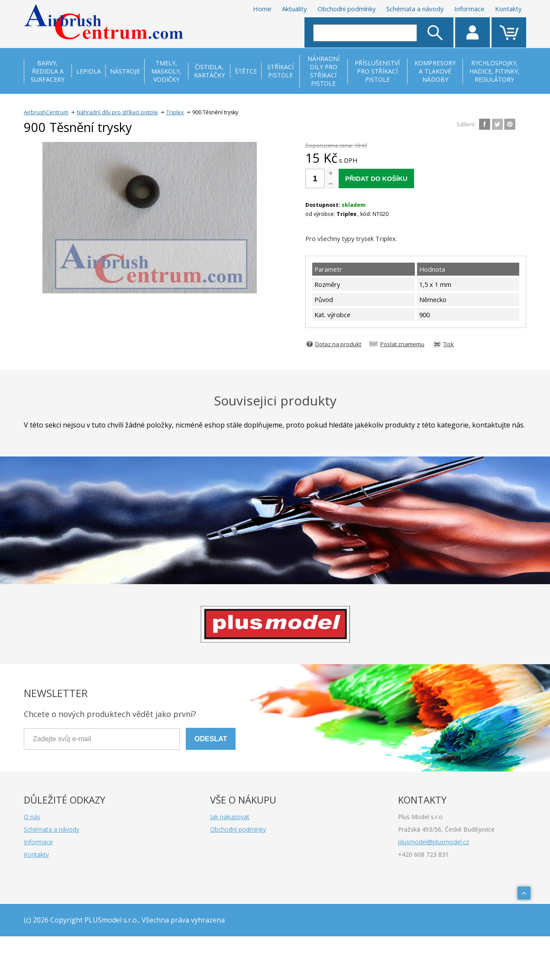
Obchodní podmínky (346, 8)
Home (262, 8)
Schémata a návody (415, 8)
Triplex (175, 112)
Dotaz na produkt (338, 344)
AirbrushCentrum (46, 112)
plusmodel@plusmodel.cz (433, 842)
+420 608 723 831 (423, 854)
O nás (32, 817)
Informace (469, 8)
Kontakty (508, 8)
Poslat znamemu (402, 344)
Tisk (448, 344)
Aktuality (294, 8)
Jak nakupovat (229, 817)
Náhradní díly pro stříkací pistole (117, 112)
